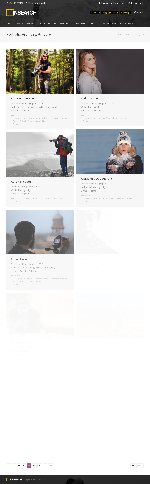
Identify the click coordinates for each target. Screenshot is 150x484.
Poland (111, 198)
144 (50, 465)
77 (19, 465)
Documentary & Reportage (57, 118)
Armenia (36, 118)
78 (24, 465)
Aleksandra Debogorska (96, 178)
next (140, 465)
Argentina (55, 198)
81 (40, 465)
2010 (30, 118)
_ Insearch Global (20, 118)
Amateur (47, 198)
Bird (43, 118)
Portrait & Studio (20, 121)
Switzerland (119, 118)
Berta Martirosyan (22, 98)
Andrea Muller (90, 98)
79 (29, 465)
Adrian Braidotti (21, 181)
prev (133, 465)
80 (34, 465)
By (17, 124)
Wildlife (42, 121)
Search (140, 12)
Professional (33, 121)
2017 (100, 198)
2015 (100, 118)
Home (120, 34)
